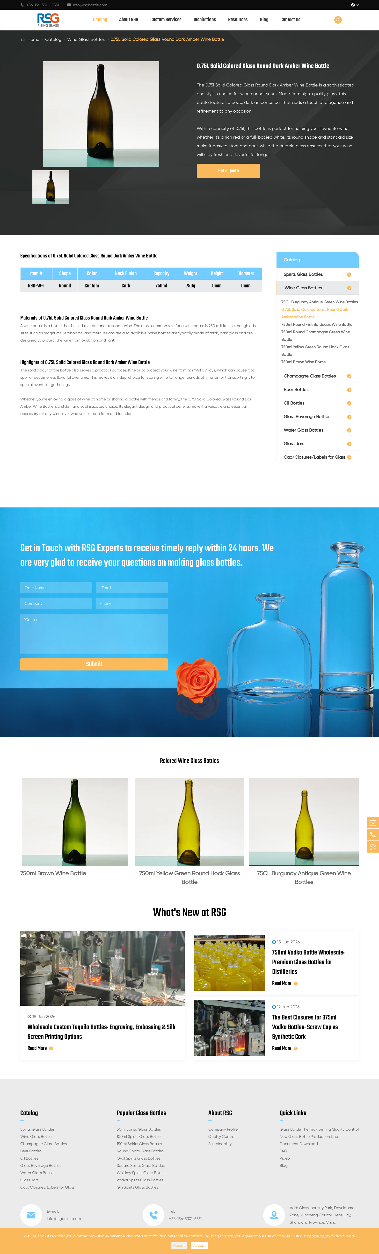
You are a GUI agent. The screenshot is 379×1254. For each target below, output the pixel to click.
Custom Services (166, 20)
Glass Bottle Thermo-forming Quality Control (319, 1129)
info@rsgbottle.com (87, 5)
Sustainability (220, 1143)
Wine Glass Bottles (86, 39)
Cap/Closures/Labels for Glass (314, 457)
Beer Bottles (296, 389)
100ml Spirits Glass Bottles (139, 1136)
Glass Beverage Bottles (307, 416)
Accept (199, 1245)
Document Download (299, 1143)
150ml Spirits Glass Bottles (139, 1143)
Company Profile (223, 1129)
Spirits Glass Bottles (303, 274)
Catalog (100, 20)
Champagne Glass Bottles (310, 375)
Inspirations (205, 20)
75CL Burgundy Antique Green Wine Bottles (319, 302)
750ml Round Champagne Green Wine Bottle (315, 336)
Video (285, 1158)
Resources (238, 20)
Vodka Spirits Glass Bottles (140, 1180)
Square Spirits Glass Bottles (141, 1165)
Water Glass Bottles (303, 430)
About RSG (128, 20)
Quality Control (221, 1136)
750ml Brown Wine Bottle (303, 362)
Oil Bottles (294, 403)
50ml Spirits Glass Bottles (139, 1129)
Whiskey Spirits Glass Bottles (141, 1172)
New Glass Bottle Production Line (309, 1136)
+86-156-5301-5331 (39, 5)
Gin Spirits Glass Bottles (137, 1187)
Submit (94, 664)
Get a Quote (228, 171)
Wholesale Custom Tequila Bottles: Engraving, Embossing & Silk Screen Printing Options (101, 1032)
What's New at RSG (189, 913)
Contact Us (290, 20)
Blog (264, 20)
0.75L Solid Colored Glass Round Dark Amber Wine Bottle (167, 39)
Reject (179, 1245)
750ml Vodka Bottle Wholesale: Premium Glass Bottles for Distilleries (308, 962)
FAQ (283, 1151)
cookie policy (318, 1236)
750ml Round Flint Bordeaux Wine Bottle (316, 324)
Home (33, 39)
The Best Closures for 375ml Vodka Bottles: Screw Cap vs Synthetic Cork (305, 1027)
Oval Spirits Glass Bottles (138, 1158)
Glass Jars (294, 443)
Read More (40, 1048)
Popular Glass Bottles (141, 1113)
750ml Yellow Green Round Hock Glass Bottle (315, 351)
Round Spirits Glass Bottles (140, 1151)
